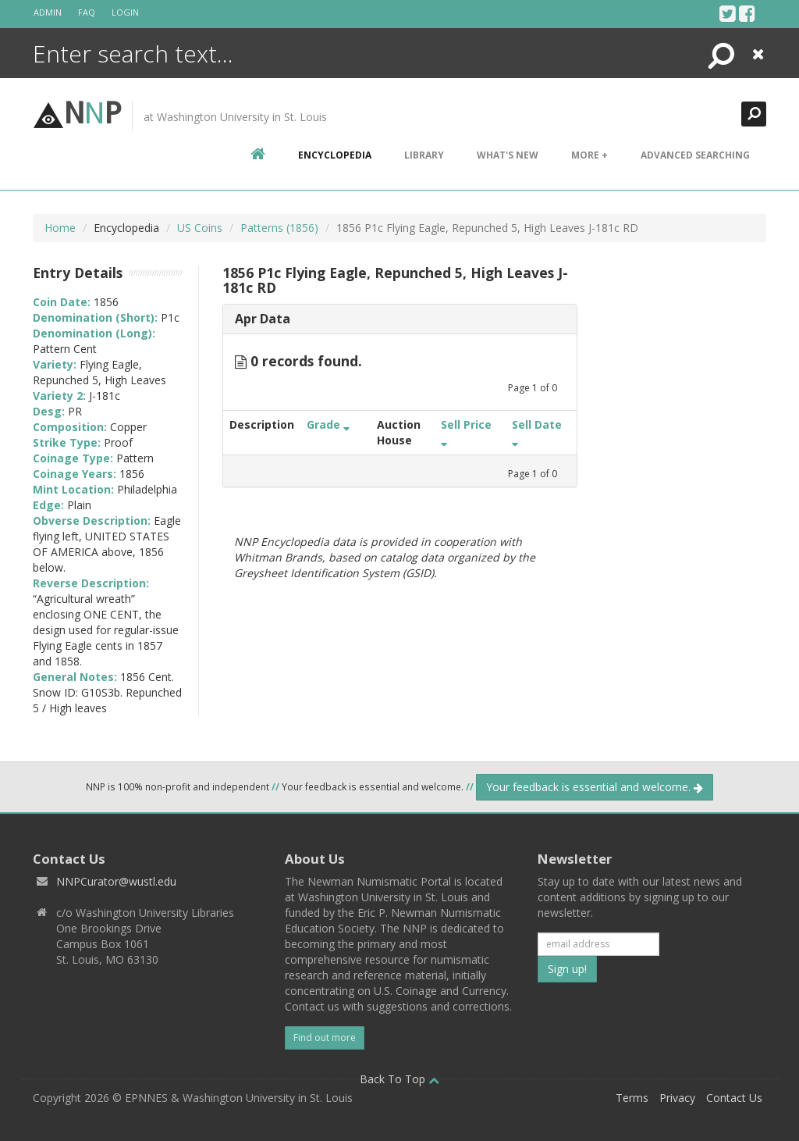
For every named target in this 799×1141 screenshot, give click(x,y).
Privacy (677, 1097)
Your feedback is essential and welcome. (594, 786)
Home (60, 227)
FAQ (86, 12)
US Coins (199, 227)
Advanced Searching (695, 155)
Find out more (324, 1037)
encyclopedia (334, 155)
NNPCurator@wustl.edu (116, 881)
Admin (48, 12)
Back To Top (399, 1078)
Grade (328, 424)
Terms (632, 1097)
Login (125, 12)
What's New (507, 155)
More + (589, 155)
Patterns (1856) (279, 227)
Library (424, 155)
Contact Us (734, 1097)
